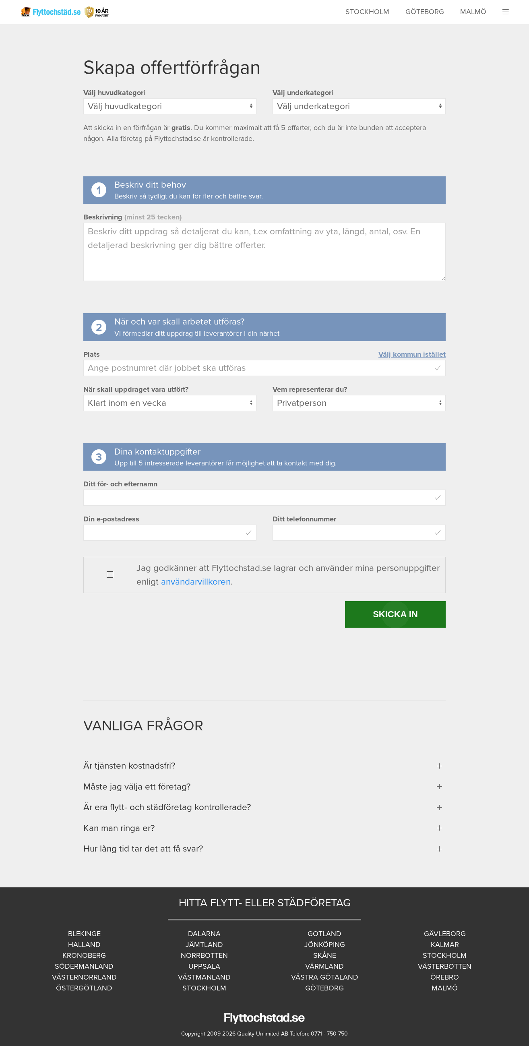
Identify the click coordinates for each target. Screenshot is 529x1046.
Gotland (324, 933)
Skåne (324, 955)
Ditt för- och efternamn (120, 484)
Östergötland (84, 988)
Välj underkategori (303, 92)
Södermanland (84, 966)
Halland (84, 944)
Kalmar (445, 944)
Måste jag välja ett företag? (136, 786)
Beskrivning (132, 217)
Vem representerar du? (310, 389)
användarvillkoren (196, 581)
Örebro (444, 977)
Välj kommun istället (412, 354)
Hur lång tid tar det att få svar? (143, 848)
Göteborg (424, 11)
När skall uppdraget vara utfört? (135, 389)
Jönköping (324, 944)
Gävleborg (445, 933)
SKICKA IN (395, 614)
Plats (91, 354)
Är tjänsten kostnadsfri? (129, 765)
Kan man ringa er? (119, 828)
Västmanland (204, 977)
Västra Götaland (324, 977)
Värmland (324, 966)
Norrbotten (204, 955)
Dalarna (204, 933)
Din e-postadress (111, 519)
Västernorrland (84, 977)
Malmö (473, 11)
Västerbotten (444, 966)
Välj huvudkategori (114, 92)
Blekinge (84, 933)
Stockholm (367, 11)
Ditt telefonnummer (304, 519)
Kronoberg (84, 955)
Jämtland (204, 944)
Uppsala (204, 966)
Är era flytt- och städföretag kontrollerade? (167, 807)
